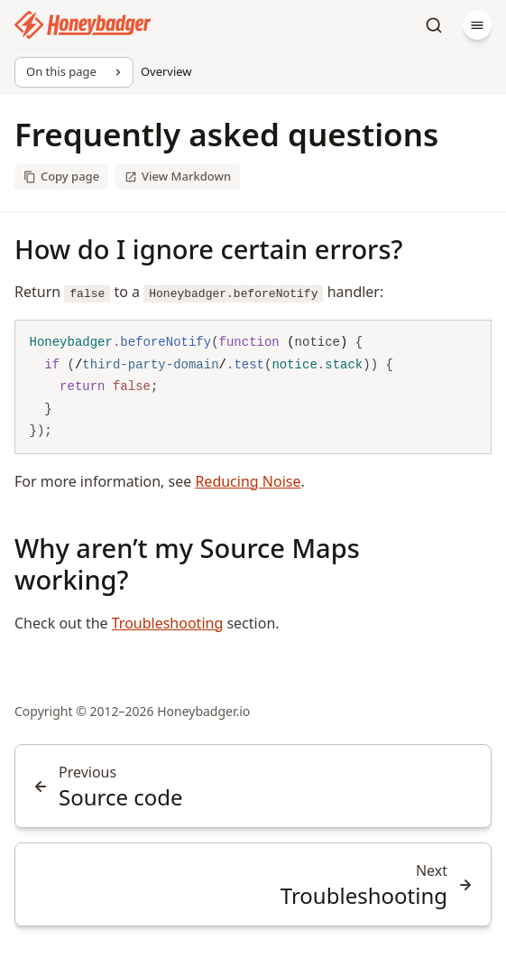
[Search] (433, 25)
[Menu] (477, 25)
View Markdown (177, 176)
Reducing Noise (247, 481)
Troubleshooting (168, 623)
